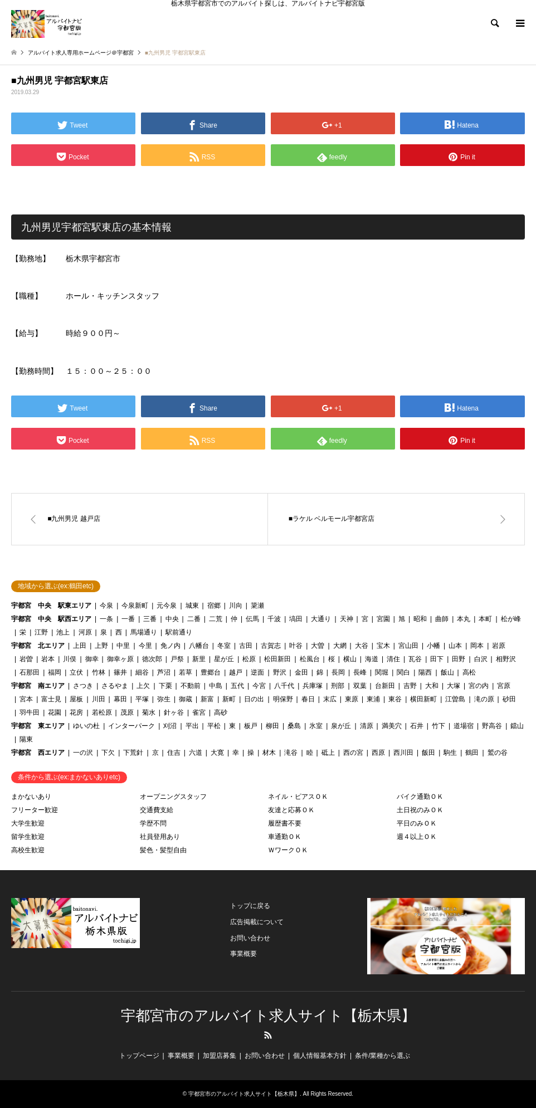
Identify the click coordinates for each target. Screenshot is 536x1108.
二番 (194, 619)
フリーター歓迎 (34, 810)
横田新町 (423, 699)
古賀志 (271, 646)
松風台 (310, 659)
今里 (145, 646)
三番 (150, 619)
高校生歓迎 (28, 850)
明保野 (283, 699)
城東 (192, 605)
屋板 (76, 699)
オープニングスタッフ (173, 797)
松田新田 (277, 659)
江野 (41, 632)
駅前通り (178, 632)
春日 (308, 699)
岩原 (498, 646)
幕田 (120, 699)
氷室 (316, 726)
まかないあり (31, 797)
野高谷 (492, 726)
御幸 (92, 659)
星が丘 (224, 659)
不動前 (191, 686)
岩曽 (26, 659)
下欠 (108, 752)
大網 (340, 646)
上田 (79, 646)
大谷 (361, 646)
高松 (469, 672)
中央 (172, 619)
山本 (455, 646)
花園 (54, 712)
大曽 (317, 646)
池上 (63, 632)
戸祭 (177, 659)
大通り (321, 619)
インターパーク (131, 726)
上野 (101, 646)
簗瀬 (257, 605)
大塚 (453, 686)
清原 (366, 726)
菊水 (148, 712)
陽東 (26, 739)
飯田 (428, 752)
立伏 (76, 672)
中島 (215, 686)
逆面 (257, 672)
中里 (123, 646)
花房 (76, 712)
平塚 (142, 699)
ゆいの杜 (86, 726)
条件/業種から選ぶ (382, 1056)
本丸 (463, 619)
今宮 (259, 686)
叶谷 (296, 646)
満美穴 (392, 726)
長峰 (360, 672)
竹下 (438, 726)
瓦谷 (415, 659)
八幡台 (199, 646)
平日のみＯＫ (417, 823)
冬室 (224, 646)
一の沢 (83, 752)
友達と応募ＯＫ (291, 810)
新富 (207, 699)
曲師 (442, 619)
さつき (83, 686)
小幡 (433, 646)
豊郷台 (211, 672)
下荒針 (133, 752)
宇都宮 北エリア (38, 646)
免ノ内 (170, 646)
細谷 (142, 672)
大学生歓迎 (28, 823)
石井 (416, 726)
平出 (192, 726)
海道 (371, 659)
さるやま (114, 686)
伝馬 (252, 619)
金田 (301, 672)
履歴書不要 (284, 823)
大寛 (217, 752)
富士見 (51, 699)
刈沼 (170, 726)
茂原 (127, 712)
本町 (485, 619)
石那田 (30, 672)
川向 (235, 605)
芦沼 (163, 672)
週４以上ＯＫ (417, 837)
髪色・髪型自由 (163, 850)
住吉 (174, 752)
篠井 (120, 672)
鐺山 (517, 726)
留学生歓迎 (28, 837)
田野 (458, 659)
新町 (229, 699)
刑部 (337, 686)
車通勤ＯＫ (284, 837)
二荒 (215, 619)
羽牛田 (30, 712)
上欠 (143, 686)
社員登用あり (160, 837)
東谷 (395, 699)
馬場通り (143, 632)
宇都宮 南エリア (38, 686)
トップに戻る (250, 906)
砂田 (509, 699)
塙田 (296, 619)
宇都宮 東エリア (38, 726)
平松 (214, 726)
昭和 (420, 619)
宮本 (26, 699)
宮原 (503, 686)
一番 (128, 619)
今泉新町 (134, 605)
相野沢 (506, 659)
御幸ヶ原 (120, 659)
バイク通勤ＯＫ (420, 797)
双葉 (360, 686)
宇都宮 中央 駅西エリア (51, 619)
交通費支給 (156, 810)
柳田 (272, 726)
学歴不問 (153, 823)
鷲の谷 (498, 752)
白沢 (481, 659)
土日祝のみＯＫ (420, 810)
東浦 (373, 699)
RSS (268, 1035)
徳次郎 (152, 659)
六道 (195, 752)
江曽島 (455, 699)
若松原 (102, 712)
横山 (350, 659)
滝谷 (291, 752)
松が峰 (511, 619)
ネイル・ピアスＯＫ (298, 797)
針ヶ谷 (174, 712)
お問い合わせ (250, 938)
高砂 (220, 712)
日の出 (254, 699)
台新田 (385, 686)
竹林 (98, 672)
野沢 (279, 672)
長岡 (338, 672)
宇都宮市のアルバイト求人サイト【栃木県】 (268, 1015)
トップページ (139, 1056)
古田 (245, 646)
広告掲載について (257, 922)
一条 (106, 619)
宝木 (383, 646)
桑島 (294, 726)
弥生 (163, 699)
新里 (199, 659)
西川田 (403, 752)
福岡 (54, 672)
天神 (346, 619)
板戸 (250, 726)
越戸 (235, 672)
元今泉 (167, 605)
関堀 (381, 672)
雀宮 (199, 712)
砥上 (328, 752)
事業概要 (243, 954)
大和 (431, 686)
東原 (351, 699)
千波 (274, 619)
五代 (237, 686)
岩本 (48, 659)
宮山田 (408, 646)
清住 (393, 659)
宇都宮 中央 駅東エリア (51, 605)
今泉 (106, 605)
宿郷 (214, 605)
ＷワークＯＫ (288, 850)
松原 (249, 659)
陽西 (425, 672)
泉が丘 (341, 726)
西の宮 (353, 752)
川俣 (69, 659)
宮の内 (479, 686)
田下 (437, 659)
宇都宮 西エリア (38, 752)
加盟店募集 (219, 1056)
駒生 (450, 752)
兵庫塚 (313, 686)
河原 (85, 632)
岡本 (477, 646)
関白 (403, 672)
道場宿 (464, 726)
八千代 (284, 686)
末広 (330, 699)
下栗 (165, 686)
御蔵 (185, 699)
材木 (269, 752)
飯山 (447, 672)
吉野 (410, 686)
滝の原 (484, 699)
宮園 (383, 619)
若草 (185, 672)
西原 (378, 752)
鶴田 (472, 752)
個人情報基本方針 (320, 1056)
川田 (98, 699)
